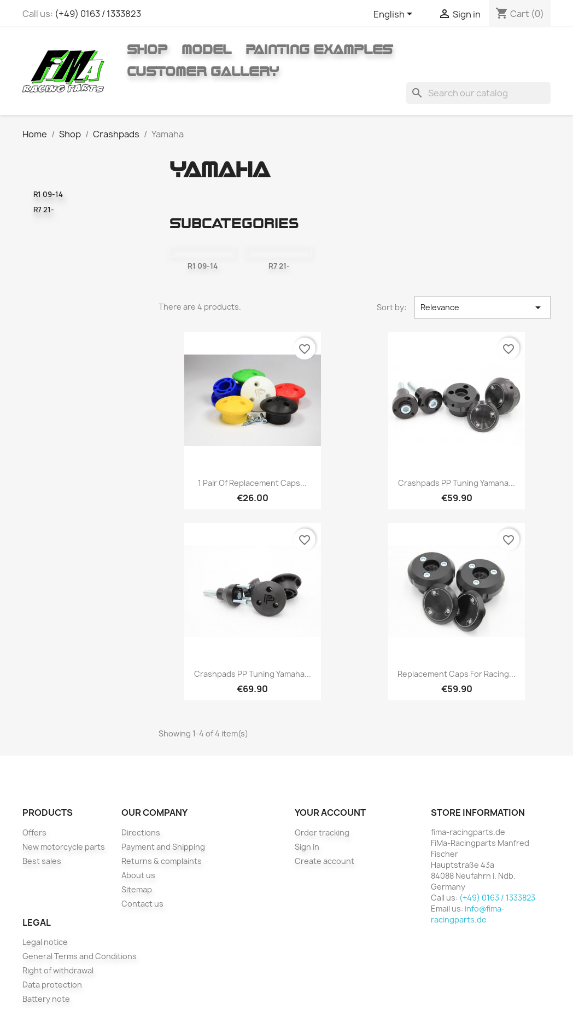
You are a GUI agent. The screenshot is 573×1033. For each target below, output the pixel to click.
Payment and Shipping (163, 847)
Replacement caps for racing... (456, 674)
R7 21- (43, 209)
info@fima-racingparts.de (468, 914)
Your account (330, 812)
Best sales (41, 861)
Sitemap (136, 889)
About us (138, 875)
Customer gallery (203, 71)
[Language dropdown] (394, 14)
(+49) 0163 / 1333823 (98, 14)
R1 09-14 (48, 194)
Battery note (46, 999)
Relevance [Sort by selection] (482, 307)
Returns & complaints (161, 861)
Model (206, 49)
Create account (324, 861)
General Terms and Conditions (79, 956)
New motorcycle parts (63, 847)
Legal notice (45, 942)
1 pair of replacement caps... (252, 483)
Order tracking (322, 832)
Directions (140, 832)
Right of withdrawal (57, 970)
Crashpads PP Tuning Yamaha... (456, 483)
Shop (147, 49)
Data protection (52, 984)
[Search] (478, 93)
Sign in (307, 847)
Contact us (142, 903)
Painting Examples (319, 49)
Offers (34, 832)
